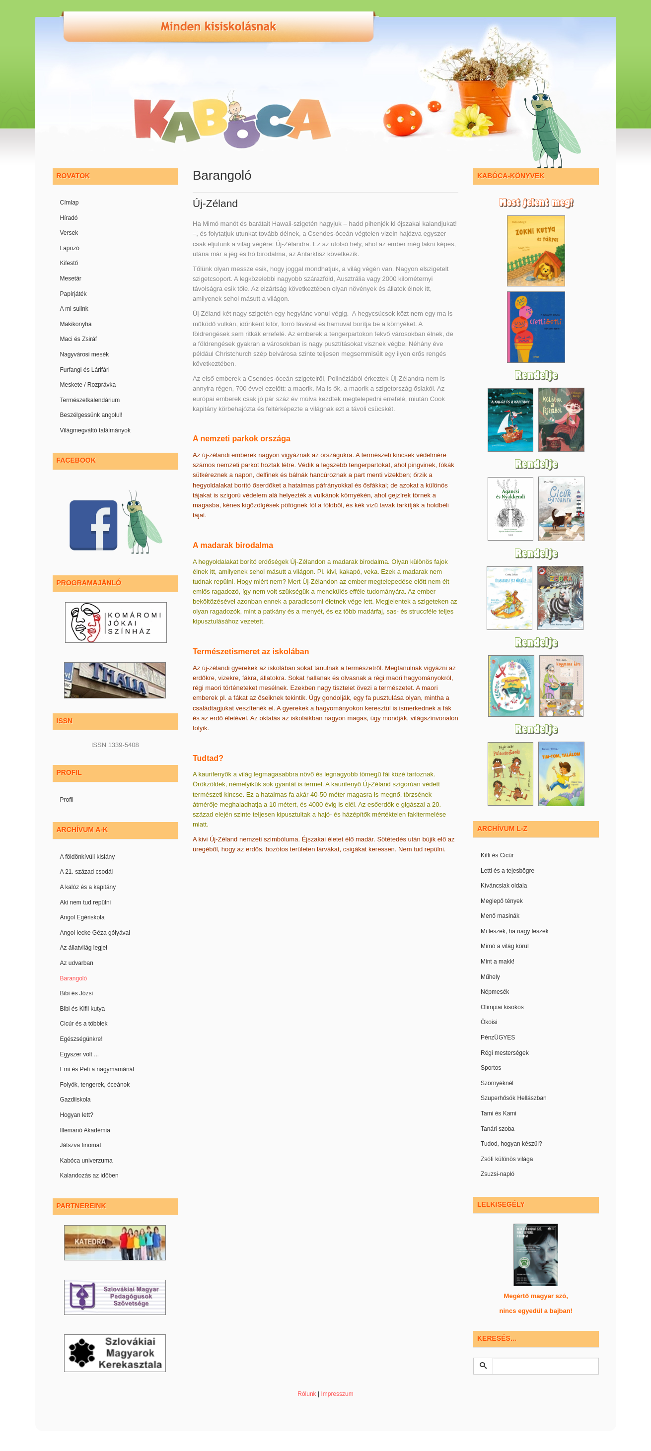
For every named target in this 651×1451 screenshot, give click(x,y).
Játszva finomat (80, 1145)
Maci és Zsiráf (78, 339)
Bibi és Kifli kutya (82, 1008)
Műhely (490, 976)
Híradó (69, 217)
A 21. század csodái (86, 871)
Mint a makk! (497, 961)
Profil (66, 799)
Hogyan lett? (76, 1114)
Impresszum (337, 1393)
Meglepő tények (502, 901)
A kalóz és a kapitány (88, 887)
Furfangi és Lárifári (85, 369)
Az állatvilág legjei (83, 947)
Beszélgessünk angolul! (91, 415)
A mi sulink (74, 308)
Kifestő (69, 263)
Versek (69, 232)
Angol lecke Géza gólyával (95, 932)
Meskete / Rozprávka (88, 384)
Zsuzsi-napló (497, 1174)
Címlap (69, 202)
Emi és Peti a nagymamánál (97, 1069)
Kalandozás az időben (89, 1175)
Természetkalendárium (90, 400)
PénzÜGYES (498, 1037)
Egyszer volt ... (79, 1054)
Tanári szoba (497, 1128)
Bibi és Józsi (76, 993)
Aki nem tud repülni (85, 902)
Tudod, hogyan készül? (511, 1143)
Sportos (491, 1067)
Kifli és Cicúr (497, 855)
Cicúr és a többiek (84, 1023)
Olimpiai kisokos (502, 1007)
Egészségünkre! (81, 1039)
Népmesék (495, 991)
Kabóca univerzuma (86, 1160)
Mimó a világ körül (505, 946)
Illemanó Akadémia (85, 1130)
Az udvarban (76, 963)
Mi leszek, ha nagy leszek (515, 931)
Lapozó (69, 248)
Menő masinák (500, 915)
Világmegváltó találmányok (95, 430)
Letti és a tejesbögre (507, 870)
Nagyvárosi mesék (84, 354)
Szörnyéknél (497, 1083)
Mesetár (70, 278)
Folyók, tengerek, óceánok (95, 1084)
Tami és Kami (498, 1113)
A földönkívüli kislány (87, 856)
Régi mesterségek (505, 1052)
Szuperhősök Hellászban (514, 1098)
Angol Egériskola (82, 917)
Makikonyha (76, 324)
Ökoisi (489, 1022)
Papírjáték (73, 293)
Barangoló (73, 978)
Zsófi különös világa (507, 1159)
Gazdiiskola (75, 1099)
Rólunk (306, 1393)
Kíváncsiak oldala (504, 885)
